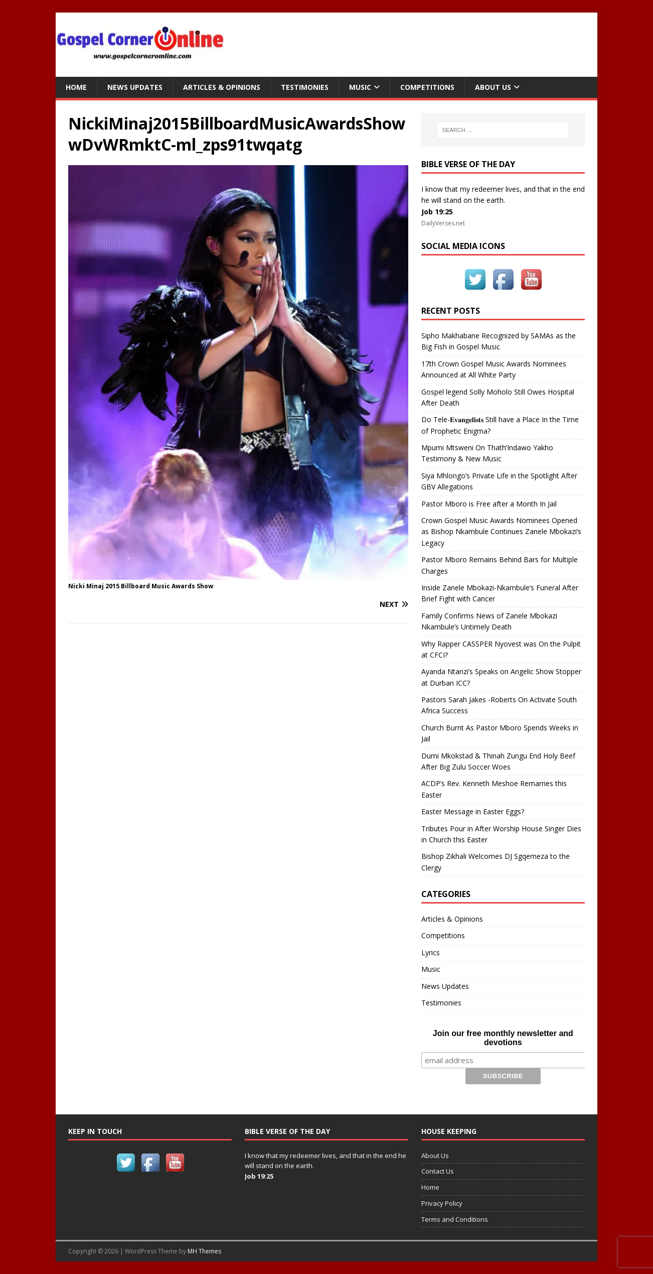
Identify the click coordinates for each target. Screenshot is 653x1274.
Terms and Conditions (454, 1219)
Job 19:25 (437, 211)
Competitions (427, 87)
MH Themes (204, 1251)
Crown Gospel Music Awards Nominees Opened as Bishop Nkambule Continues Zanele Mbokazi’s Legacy (501, 532)
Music (360, 87)
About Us (493, 87)
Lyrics (430, 952)
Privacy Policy (441, 1203)
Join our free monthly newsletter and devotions (503, 1038)
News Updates (134, 87)
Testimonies (305, 87)
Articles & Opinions (221, 87)
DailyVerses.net (443, 223)
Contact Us (437, 1171)
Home (76, 87)
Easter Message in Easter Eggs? (472, 811)
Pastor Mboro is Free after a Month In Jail (489, 503)
